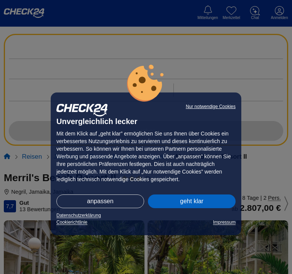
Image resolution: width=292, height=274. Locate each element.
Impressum (224, 222)
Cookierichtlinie (71, 222)
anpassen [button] (100, 201)
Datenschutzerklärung (78, 215)
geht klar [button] (191, 201)
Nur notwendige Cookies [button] (211, 106)
